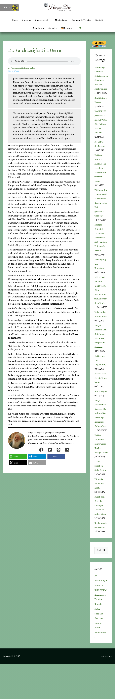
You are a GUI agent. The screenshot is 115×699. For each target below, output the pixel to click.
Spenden (52, 28)
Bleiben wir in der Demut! (100, 553)
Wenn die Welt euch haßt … (99, 509)
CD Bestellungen (100, 611)
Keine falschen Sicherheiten (101, 492)
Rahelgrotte (38, 28)
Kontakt (102, 20)
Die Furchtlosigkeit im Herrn (18, 69)
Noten (97, 644)
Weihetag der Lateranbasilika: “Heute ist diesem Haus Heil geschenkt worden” (100, 216)
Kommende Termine (83, 20)
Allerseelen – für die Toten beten (100, 404)
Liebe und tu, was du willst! (101, 334)
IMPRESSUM (100, 625)
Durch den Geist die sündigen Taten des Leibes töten (100, 532)
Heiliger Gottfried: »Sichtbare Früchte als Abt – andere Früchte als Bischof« (101, 251)
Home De (99, 620)
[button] (81, 28)
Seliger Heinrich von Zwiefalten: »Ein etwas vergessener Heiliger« (100, 360)
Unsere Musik (40, 20)
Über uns (24, 20)
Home (12, 20)
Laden (33, 69)
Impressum (106, 691)
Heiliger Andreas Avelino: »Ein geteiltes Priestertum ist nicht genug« (100, 177)
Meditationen (61, 20)
